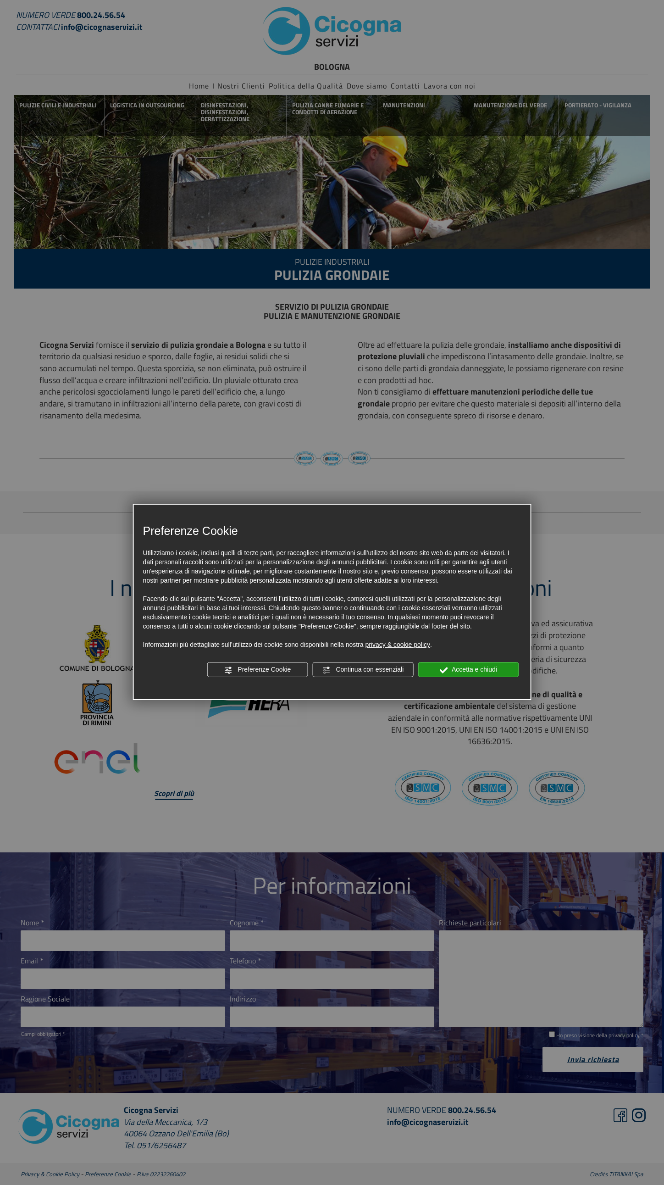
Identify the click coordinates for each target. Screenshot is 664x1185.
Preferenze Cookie (257, 670)
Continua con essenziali (363, 670)
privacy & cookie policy (397, 644)
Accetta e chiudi (468, 670)
